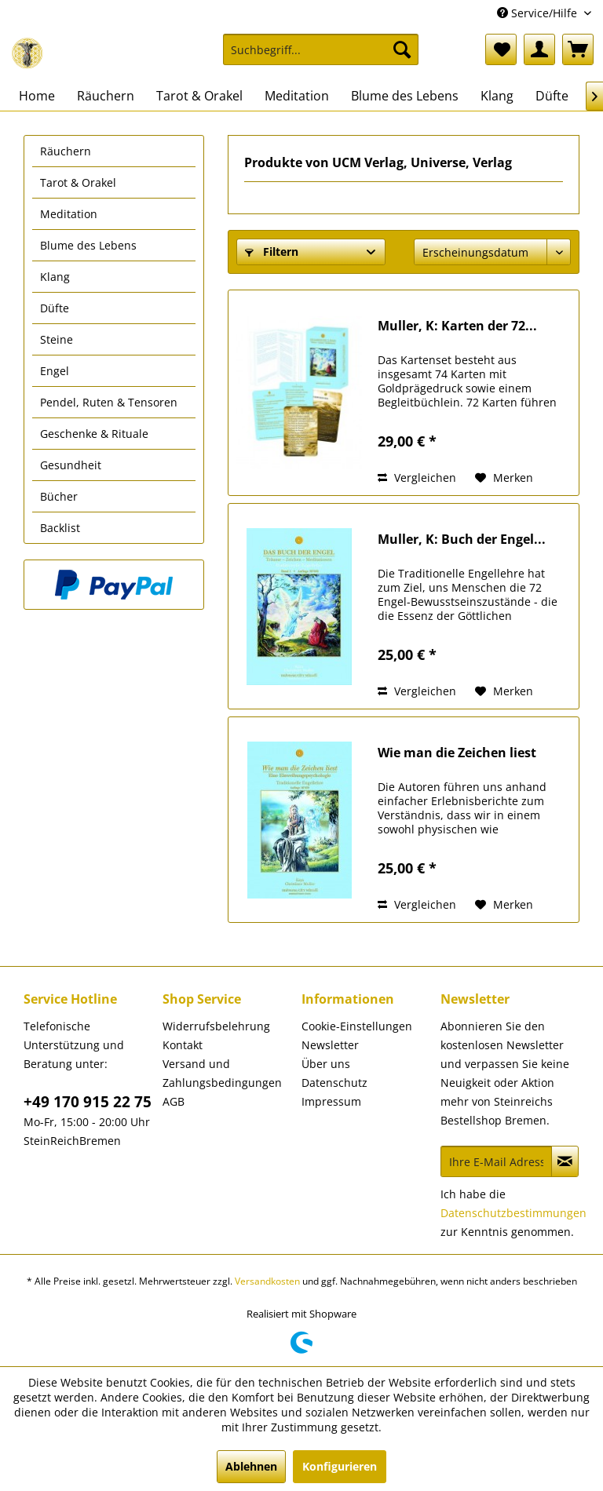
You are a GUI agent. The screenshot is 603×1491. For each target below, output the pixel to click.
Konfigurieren (339, 1466)
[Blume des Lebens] (405, 96)
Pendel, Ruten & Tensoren (108, 402)
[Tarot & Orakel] (199, 96)
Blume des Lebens (88, 245)
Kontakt (183, 1044)
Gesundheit (70, 465)
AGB (174, 1101)
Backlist (60, 527)
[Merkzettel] (501, 49)
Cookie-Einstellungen (357, 1026)
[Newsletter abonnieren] (565, 1161)
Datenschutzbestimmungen (513, 1212)
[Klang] (497, 96)
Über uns (326, 1063)
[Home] (37, 96)
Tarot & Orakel (78, 182)
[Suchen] (402, 49)
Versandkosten (267, 1281)
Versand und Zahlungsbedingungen (222, 1073)
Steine (56, 339)
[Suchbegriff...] (321, 49)
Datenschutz (334, 1082)
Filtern (271, 251)
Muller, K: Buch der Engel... (462, 539)
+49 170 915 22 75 (88, 1102)
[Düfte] (551, 96)
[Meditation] (297, 96)
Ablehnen (251, 1466)
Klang (55, 276)
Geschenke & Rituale (94, 433)
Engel (54, 370)
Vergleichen (417, 477)
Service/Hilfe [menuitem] (538, 12)
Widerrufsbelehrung (216, 1026)
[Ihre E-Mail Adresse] (496, 1161)
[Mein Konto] (539, 49)
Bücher (59, 496)
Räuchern (65, 151)
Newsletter (330, 1044)
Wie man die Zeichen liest (457, 753)
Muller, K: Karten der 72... (457, 326)
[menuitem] (321, 57)
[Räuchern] (105, 96)
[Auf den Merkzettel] (504, 477)
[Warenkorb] (578, 49)
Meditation (68, 213)
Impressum (331, 1101)
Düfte (54, 308)
